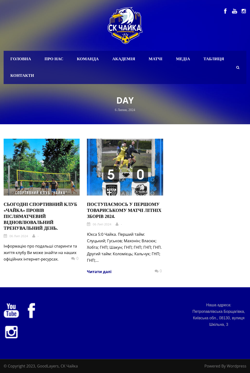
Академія (123, 59)
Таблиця (213, 59)
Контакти (22, 75)
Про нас (54, 59)
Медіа (183, 59)
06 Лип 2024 (18, 236)
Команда (88, 59)
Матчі (155, 59)
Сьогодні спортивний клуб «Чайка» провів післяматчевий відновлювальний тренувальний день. (40, 216)
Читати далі (99, 271)
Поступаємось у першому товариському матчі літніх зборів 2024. (124, 210)
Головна (20, 59)
